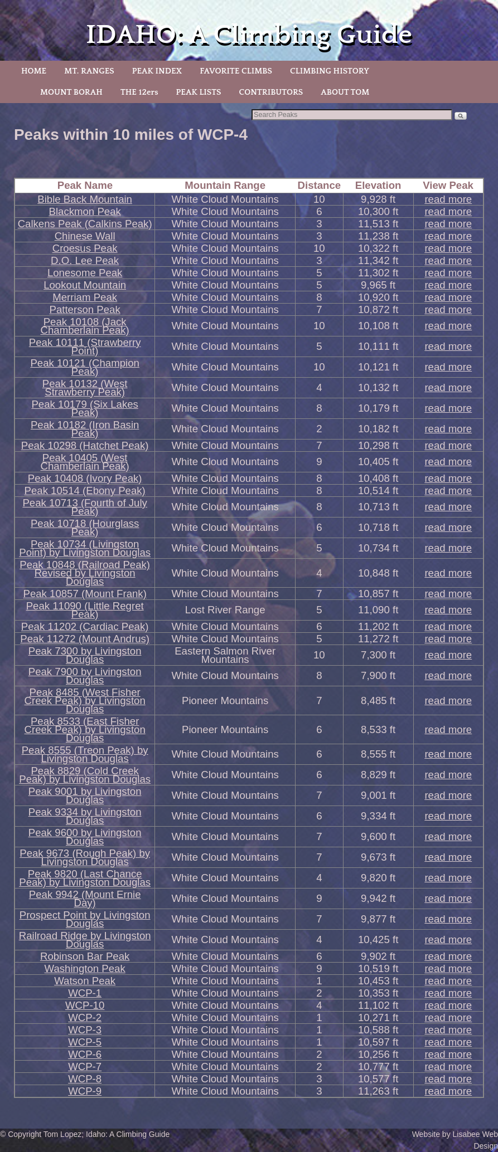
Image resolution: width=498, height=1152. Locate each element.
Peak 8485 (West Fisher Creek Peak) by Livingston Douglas (85, 700)
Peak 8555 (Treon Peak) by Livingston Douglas (85, 754)
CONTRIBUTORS (271, 92)
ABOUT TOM (345, 92)
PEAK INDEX (157, 71)
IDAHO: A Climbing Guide (249, 34)
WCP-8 (84, 1079)
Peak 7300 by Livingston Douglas (85, 655)
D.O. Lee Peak (85, 260)
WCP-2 (84, 1017)
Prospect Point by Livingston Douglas (85, 919)
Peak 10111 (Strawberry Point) (85, 346)
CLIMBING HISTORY (329, 71)
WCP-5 (84, 1042)
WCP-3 (84, 1030)
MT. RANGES (89, 71)
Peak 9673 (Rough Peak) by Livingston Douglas (85, 857)
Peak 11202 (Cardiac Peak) (85, 626)
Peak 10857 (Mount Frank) (84, 593)
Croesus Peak (85, 248)
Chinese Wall (85, 236)
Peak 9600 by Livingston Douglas (85, 837)
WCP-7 (84, 1066)
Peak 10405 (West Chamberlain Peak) (85, 462)
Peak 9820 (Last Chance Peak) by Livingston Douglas (85, 878)
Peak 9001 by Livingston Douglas (85, 795)
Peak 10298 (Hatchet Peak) (85, 445)
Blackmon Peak (85, 211)
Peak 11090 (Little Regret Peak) (85, 610)
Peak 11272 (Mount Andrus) (84, 639)
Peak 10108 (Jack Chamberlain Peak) (85, 326)
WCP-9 (84, 1091)
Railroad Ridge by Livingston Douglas (85, 940)
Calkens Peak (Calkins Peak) (85, 224)
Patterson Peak (85, 309)
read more (448, 199)
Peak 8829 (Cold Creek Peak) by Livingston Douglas (85, 775)
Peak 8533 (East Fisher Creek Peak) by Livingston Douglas (85, 729)
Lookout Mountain (84, 285)
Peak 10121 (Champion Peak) (84, 367)
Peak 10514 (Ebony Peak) (85, 490)
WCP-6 (84, 1054)
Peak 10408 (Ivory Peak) (85, 478)
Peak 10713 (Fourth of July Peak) (84, 507)
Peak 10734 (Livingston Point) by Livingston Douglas (85, 548)
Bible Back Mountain (84, 199)
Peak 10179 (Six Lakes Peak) (84, 408)
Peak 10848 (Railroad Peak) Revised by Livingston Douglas (85, 573)
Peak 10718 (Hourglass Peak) (85, 528)
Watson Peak (84, 981)
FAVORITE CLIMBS (236, 71)
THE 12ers (139, 92)
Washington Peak (85, 968)
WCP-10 (84, 1005)
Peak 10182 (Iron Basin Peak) (85, 429)
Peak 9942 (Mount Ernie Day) (85, 899)
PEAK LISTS (198, 92)
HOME (33, 71)
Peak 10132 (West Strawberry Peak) (85, 388)
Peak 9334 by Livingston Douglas (85, 816)
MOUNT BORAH (71, 92)
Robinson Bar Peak (84, 956)
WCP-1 (84, 993)
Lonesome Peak (85, 273)
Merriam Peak (84, 297)
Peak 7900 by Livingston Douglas (85, 676)
